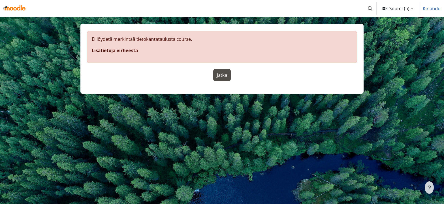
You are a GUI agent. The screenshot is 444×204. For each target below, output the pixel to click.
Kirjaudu (432, 8)
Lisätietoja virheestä (115, 50)
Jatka (222, 75)
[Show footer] (429, 187)
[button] (370, 8)
